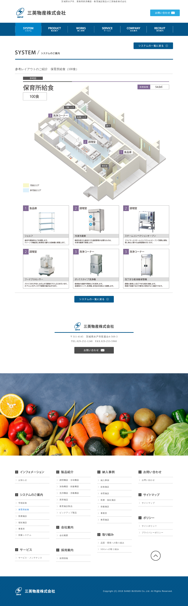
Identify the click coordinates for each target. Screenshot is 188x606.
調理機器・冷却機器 (69, 480)
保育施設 (105, 493)
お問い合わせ (148, 480)
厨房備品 (64, 500)
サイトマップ (148, 503)
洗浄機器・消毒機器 (69, 493)
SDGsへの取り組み (110, 549)
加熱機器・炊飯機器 (69, 486)
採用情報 (64, 558)
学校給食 (22, 503)
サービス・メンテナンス (30, 558)
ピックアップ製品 (68, 513)
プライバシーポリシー (152, 532)
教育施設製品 (66, 506)
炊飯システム (24, 535)
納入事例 (105, 480)
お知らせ (22, 480)
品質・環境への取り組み (113, 543)
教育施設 (105, 520)
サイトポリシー (149, 526)
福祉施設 (22, 522)
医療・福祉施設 (108, 500)
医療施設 (22, 516)
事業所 (21, 529)
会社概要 (64, 535)
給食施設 (105, 487)
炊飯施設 (105, 506)
